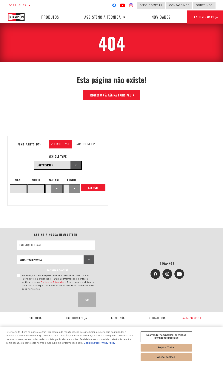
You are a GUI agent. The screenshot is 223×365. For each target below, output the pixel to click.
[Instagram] (131, 6)
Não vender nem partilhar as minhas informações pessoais (166, 337)
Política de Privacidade (53, 282)
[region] (111, 346)
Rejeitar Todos (166, 347)
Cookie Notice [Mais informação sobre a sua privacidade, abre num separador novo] (92, 342)
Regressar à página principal (110, 95)
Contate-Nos (179, 5)
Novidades (160, 17)
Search (93, 188)
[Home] (18, 17)
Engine (71, 179)
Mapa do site (192, 318)
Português (17, 5)
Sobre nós (204, 5)
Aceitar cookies (166, 357)
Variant (54, 179)
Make (18, 179)
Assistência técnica (102, 17)
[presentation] (45, 299)
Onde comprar (151, 5)
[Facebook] (114, 6)
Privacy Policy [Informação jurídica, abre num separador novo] (108, 342)
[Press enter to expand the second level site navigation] (124, 17)
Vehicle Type (58, 156)
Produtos (50, 17)
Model (36, 179)
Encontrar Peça (76, 318)
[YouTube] (122, 6)
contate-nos (157, 318)
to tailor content (57, 270)
